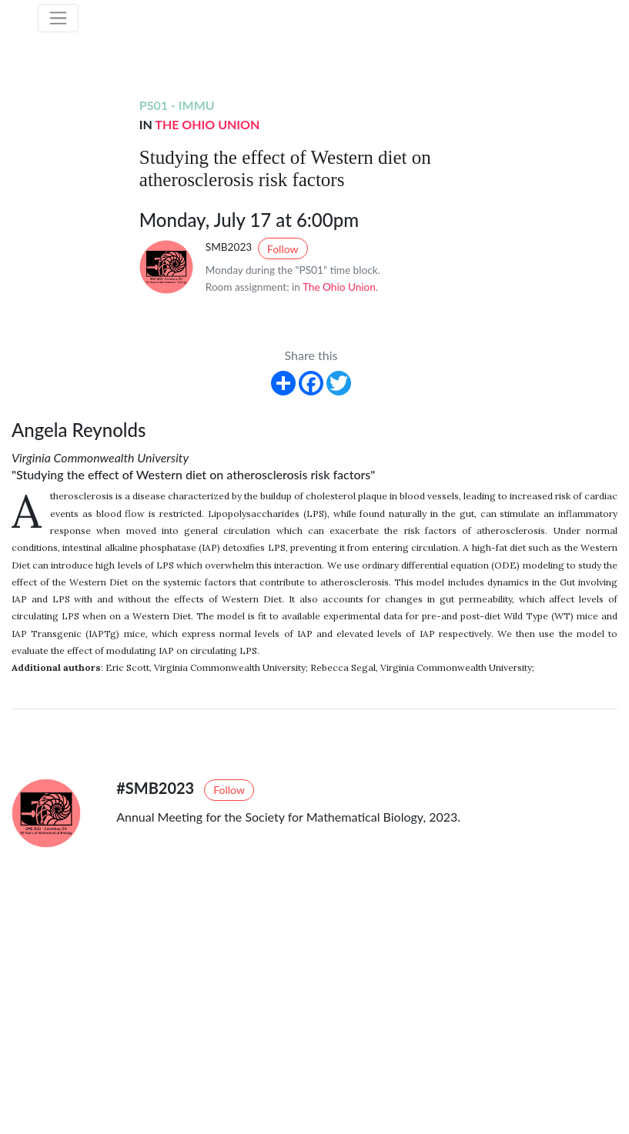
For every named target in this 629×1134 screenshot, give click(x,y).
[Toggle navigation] (58, 18)
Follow (283, 248)
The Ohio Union (207, 124)
